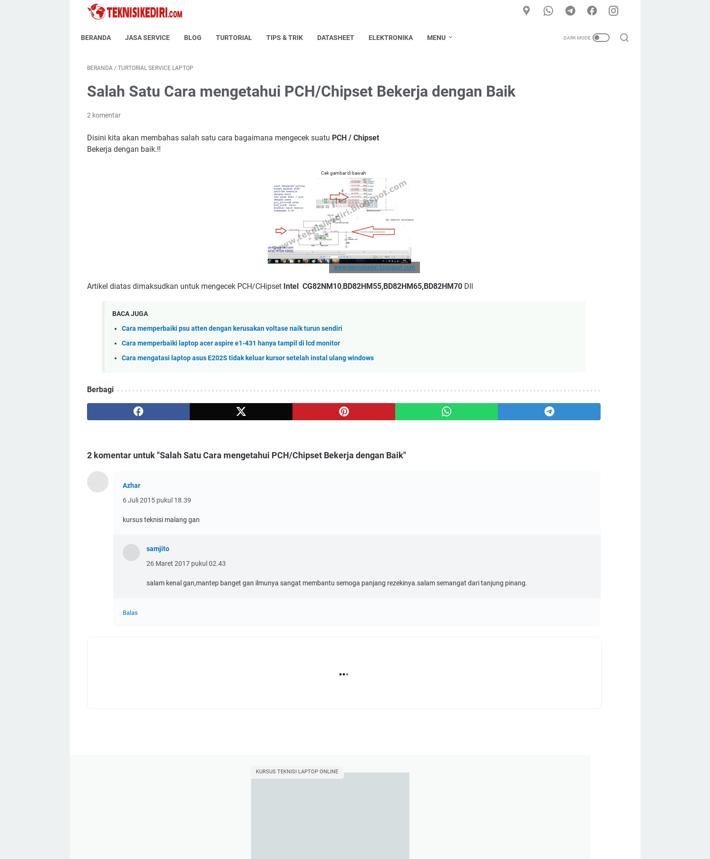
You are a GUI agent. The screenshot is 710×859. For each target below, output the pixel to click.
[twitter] (195, 451)
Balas (130, 662)
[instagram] (616, 11)
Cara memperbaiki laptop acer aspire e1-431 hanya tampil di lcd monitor (231, 383)
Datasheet (341, 37)
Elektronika (397, 37)
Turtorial (240, 37)
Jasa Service (153, 37)
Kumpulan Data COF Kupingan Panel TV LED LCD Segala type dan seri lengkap (550, 235)
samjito (157, 588)
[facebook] (595, 11)
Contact (337, 825)
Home (279, 825)
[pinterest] (266, 451)
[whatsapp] (552, 11)
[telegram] (574, 11)
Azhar (131, 525)
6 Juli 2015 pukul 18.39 (157, 540)
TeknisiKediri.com (368, 844)
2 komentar (104, 144)
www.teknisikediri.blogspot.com (297, 296)
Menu (442, 37)
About (307, 825)
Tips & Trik (290, 37)
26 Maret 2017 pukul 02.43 (186, 603)
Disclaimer (374, 825)
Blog (199, 37)
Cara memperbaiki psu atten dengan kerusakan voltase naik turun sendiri (232, 369)
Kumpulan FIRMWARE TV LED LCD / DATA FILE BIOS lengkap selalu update (549, 418)
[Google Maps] (531, 11)
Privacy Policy (419, 825)
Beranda (102, 37)
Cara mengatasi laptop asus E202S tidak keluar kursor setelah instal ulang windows (248, 398)
